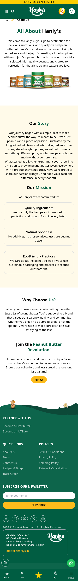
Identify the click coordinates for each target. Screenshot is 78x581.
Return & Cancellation (53, 468)
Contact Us (10, 463)
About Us (9, 452)
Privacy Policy (47, 457)
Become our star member (39, 2)
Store (6, 457)
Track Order (10, 474)
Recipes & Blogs (13, 468)
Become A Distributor (16, 426)
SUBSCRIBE (39, 505)
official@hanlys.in (17, 551)
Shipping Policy (49, 463)
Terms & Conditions (51, 452)
